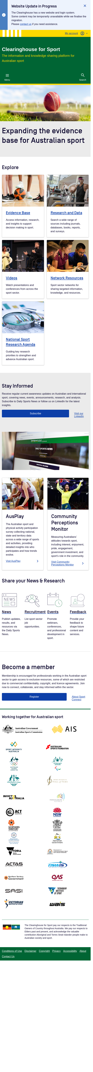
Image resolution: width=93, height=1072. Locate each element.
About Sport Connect (78, 698)
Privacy (56, 951)
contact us (25, 24)
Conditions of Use (12, 951)
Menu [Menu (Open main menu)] (7, 77)
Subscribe (35, 413)
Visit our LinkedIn (79, 415)
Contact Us (8, 956)
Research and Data (66, 213)
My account (71, 33)
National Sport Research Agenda (20, 342)
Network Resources (67, 278)
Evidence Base (18, 213)
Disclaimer (30, 951)
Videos (11, 278)
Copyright (44, 951)
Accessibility (70, 951)
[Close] (85, 6)
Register (34, 696)
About (83, 951)
